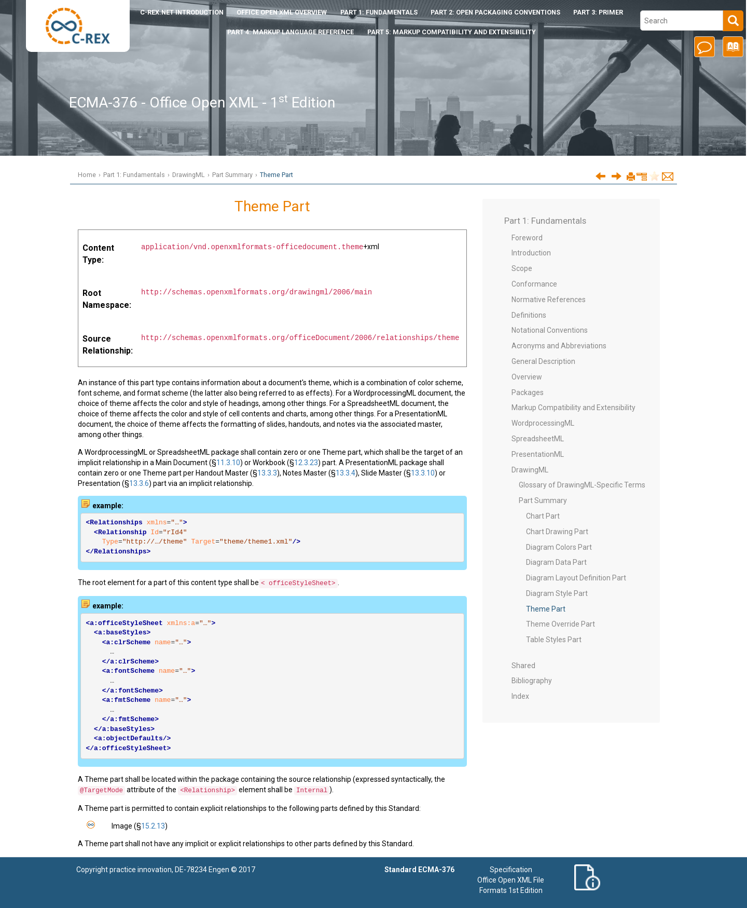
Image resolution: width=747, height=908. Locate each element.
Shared (523, 665)
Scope (521, 268)
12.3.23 (306, 462)
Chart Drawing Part (557, 531)
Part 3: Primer (598, 12)
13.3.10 (423, 473)
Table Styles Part (554, 639)
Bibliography (531, 680)
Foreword (527, 238)
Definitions (528, 315)
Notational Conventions (549, 330)
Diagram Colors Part (559, 547)
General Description (543, 361)
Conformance (534, 284)
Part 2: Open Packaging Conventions (495, 12)
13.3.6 (139, 483)
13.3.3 (267, 473)
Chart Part (543, 516)
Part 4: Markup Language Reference (290, 32)
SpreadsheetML (537, 439)
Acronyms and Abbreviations (558, 346)
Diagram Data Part (556, 562)
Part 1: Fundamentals (379, 12)
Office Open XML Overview (282, 12)
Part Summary (232, 175)
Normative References (548, 299)
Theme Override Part (560, 624)
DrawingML (188, 175)
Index (520, 696)
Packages (527, 392)
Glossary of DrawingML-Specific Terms (582, 485)
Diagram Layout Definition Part (576, 578)
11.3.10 (228, 462)
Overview (526, 377)
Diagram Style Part (557, 593)
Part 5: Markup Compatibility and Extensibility (451, 32)
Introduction (182, 12)
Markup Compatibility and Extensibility (573, 407)
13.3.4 (345, 473)
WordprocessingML (542, 423)
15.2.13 (153, 826)
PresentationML (537, 454)
